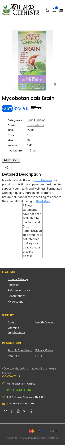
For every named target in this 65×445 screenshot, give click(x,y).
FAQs (38, 356)
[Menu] (61, 10)
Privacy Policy (44, 350)
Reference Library (19, 290)
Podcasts (13, 285)
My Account (15, 301)
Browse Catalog (18, 279)
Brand (11, 322)
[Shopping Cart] (54, 9)
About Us (14, 356)
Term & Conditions (20, 350)
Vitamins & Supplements (16, 330)
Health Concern (45, 322)
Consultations (16, 296)
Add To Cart (11, 160)
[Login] (47, 10)
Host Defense (35, 125)
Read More (43, 201)
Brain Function (36, 120)
